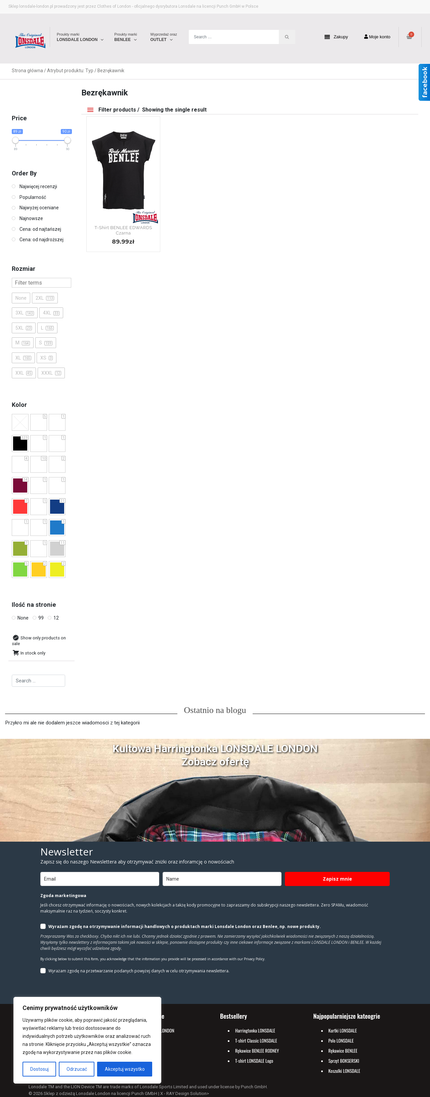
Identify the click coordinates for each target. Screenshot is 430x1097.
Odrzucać (77, 1069)
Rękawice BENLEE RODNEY (257, 1050)
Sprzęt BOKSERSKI (344, 1060)
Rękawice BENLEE (343, 1050)
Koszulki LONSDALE (344, 1070)
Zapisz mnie (337, 879)
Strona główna (27, 70)
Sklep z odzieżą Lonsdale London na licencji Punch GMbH (100, 1093)
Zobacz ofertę (215, 761)
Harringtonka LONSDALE (255, 1030)
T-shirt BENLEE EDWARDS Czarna (123, 230)
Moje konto (377, 36)
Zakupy (336, 37)
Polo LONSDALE (341, 1040)
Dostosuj (39, 1069)
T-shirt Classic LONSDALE (256, 1040)
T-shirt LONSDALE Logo (254, 1060)
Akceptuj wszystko (125, 1069)
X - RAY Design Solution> (184, 1093)
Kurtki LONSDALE (343, 1030)
